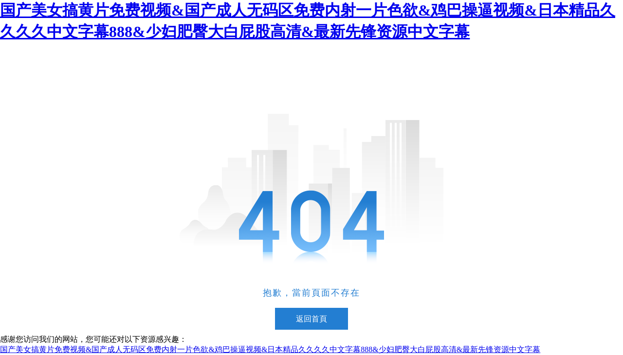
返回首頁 (311, 319)
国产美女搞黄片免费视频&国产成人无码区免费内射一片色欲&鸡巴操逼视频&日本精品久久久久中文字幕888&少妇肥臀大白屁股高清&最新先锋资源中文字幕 (270, 349)
